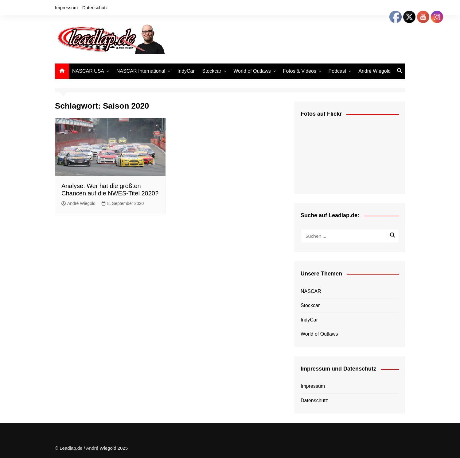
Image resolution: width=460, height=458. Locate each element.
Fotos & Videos (299, 71)
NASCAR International (140, 71)
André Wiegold (374, 71)
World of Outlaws (252, 71)
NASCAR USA (88, 71)
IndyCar (186, 71)
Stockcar (211, 71)
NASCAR (311, 291)
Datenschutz (95, 7)
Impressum (66, 7)
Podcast (337, 71)
